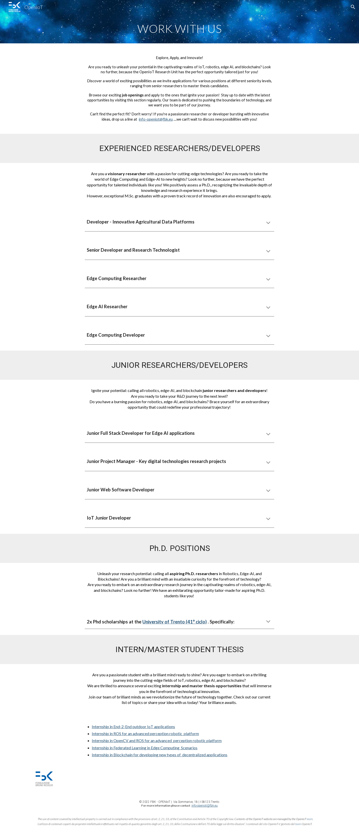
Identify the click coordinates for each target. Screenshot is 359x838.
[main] (179, 28)
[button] (353, 7)
